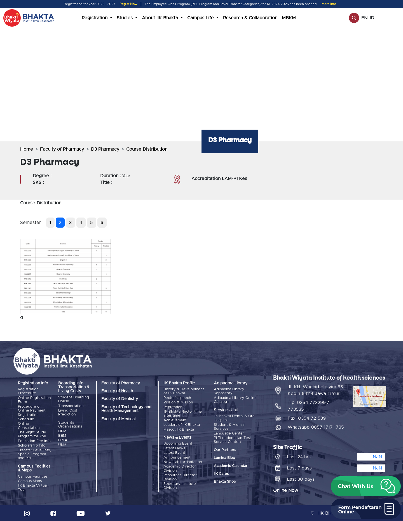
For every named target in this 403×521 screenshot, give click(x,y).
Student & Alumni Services (229, 427)
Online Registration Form (34, 400)
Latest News (174, 448)
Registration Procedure (28, 391)
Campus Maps (30, 481)
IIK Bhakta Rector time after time (182, 413)
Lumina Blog (224, 458)
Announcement (177, 457)
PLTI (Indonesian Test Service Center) (232, 440)
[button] (366, 486)
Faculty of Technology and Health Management (126, 409)
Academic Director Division (179, 468)
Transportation (71, 406)
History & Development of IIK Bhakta (183, 391)
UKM (62, 445)
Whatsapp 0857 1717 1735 (316, 427)
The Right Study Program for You (32, 434)
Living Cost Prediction (67, 412)
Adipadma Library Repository (229, 391)
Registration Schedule (28, 417)
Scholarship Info (31, 445)
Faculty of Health (117, 391)
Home (26, 149)
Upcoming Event (177, 443)
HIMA (62, 440)
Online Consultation (29, 425)
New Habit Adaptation (182, 462)
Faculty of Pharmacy (62, 149)
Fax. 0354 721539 (307, 418)
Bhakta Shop (225, 481)
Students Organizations (70, 424)
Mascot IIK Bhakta (178, 429)
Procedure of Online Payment (32, 408)
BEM (62, 436)
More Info (329, 4)
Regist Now (128, 4)
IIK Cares (221, 474)
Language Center (229, 433)
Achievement (175, 420)
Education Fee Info (34, 441)
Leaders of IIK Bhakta (181, 425)
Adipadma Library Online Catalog (235, 400)
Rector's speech (177, 398)
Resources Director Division (180, 477)
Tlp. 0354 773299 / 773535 (308, 406)
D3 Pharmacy (105, 149)
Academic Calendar (230, 466)
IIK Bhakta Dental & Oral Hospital (234, 418)
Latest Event (174, 453)
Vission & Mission (178, 402)
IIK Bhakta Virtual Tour (33, 487)
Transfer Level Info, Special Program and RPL (34, 454)
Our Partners (225, 450)
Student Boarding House (73, 399)
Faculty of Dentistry (119, 399)
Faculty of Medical (118, 419)
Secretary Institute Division (179, 486)
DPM (62, 431)
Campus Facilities (33, 476)
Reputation (172, 407)
